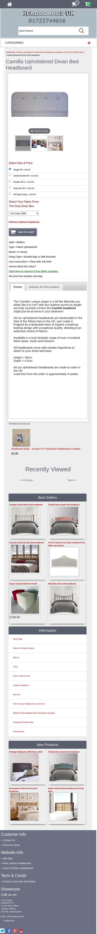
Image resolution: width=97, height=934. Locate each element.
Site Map (8, 858)
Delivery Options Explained (24, 222)
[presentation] (17, 287)
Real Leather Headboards (17, 863)
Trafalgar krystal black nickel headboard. (26, 505)
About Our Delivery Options (23, 648)
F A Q (15, 667)
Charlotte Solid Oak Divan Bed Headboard (26, 543)
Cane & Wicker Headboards (18, 868)
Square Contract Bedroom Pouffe (23, 584)
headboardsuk (8, 921)
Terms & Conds (11, 845)
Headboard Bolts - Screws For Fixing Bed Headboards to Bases (45, 448)
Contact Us (9, 840)
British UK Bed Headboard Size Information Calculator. (34, 713)
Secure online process (21, 676)
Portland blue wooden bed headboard (64, 752)
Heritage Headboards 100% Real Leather (26, 752)
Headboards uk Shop (14, 52)
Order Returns (18, 732)
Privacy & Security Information (19, 881)
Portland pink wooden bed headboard (64, 505)
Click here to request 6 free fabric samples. (34, 271)
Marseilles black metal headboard (62, 584)
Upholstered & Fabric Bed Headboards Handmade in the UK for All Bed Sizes (54, 52)
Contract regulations (21, 685)
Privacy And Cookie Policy (23, 722)
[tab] (17, 287)
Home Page (17, 639)
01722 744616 (6, 900)
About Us (16, 694)
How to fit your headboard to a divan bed (28, 704)
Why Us (16, 658)
